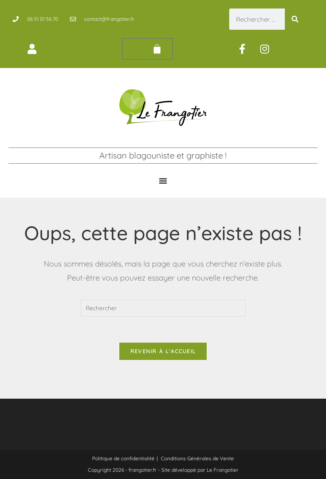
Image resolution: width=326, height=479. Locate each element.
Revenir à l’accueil (163, 351)
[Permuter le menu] (163, 180)
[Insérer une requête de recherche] (163, 308)
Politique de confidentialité (123, 458)
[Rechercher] (295, 19)
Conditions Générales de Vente (197, 458)
